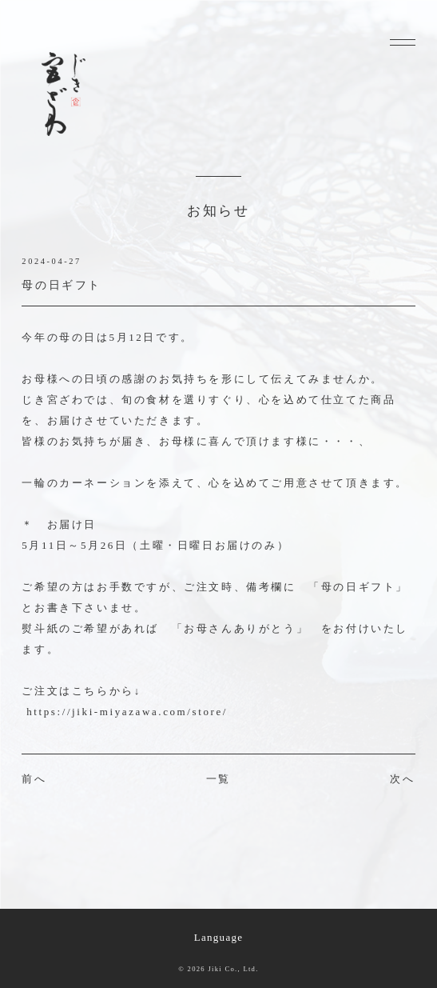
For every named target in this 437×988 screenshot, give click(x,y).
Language (219, 937)
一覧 (218, 779)
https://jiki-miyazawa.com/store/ (127, 712)
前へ (34, 779)
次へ (402, 779)
